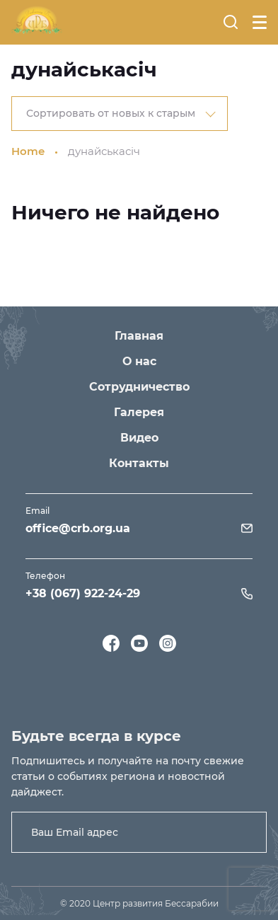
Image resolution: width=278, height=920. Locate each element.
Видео (139, 437)
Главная (139, 336)
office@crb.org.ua (77, 528)
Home (28, 151)
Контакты (139, 463)
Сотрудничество (139, 386)
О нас (139, 361)
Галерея (139, 412)
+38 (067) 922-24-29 (82, 593)
